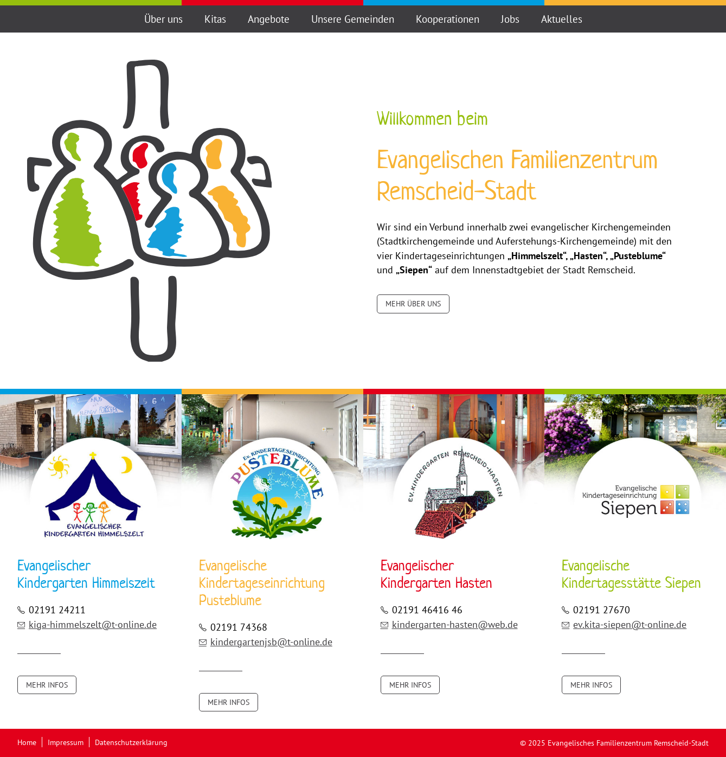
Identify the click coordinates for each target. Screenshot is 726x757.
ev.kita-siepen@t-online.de (624, 624)
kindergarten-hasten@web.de (449, 624)
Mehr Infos (47, 685)
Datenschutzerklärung (131, 742)
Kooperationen (447, 18)
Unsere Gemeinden (352, 18)
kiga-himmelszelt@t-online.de (87, 624)
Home (26, 742)
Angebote (269, 18)
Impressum (65, 742)
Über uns (163, 18)
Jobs (510, 18)
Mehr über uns (413, 304)
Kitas (215, 18)
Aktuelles (561, 18)
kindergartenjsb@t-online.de (265, 642)
